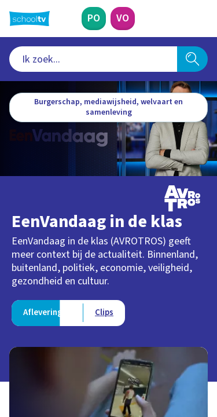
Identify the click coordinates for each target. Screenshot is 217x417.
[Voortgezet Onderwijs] (123, 18)
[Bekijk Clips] (104, 313)
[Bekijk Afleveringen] (47, 313)
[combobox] (93, 59)
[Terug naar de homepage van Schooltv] (29, 18)
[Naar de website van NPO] (201, 18)
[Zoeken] (192, 59)
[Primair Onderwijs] (94, 18)
